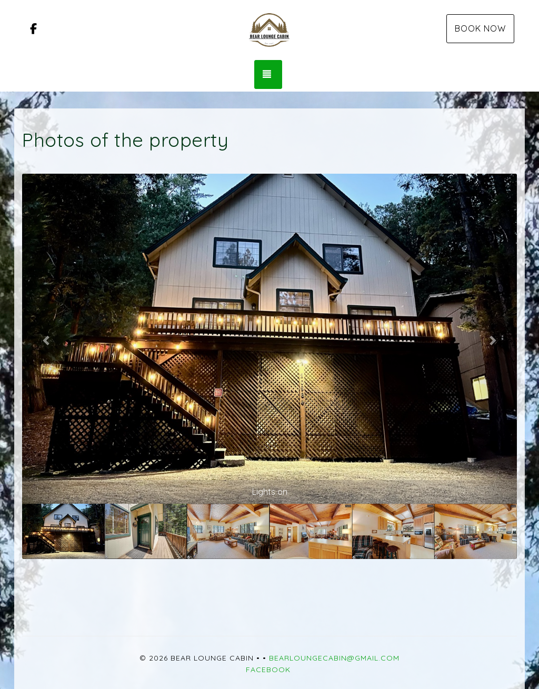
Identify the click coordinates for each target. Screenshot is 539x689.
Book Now (480, 28)
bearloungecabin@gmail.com (334, 658)
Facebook (268, 669)
